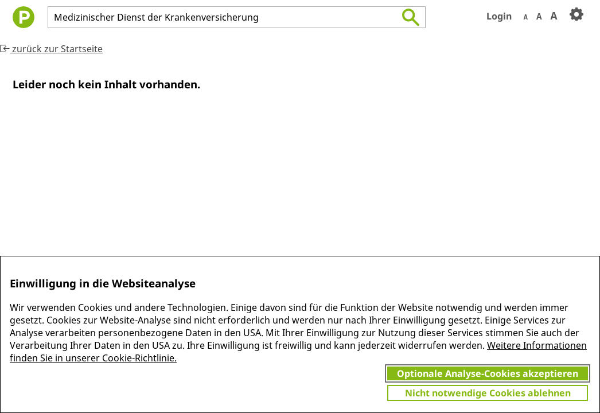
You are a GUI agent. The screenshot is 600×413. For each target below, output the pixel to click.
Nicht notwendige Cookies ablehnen (488, 393)
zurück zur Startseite (51, 48)
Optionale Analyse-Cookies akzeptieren (487, 373)
